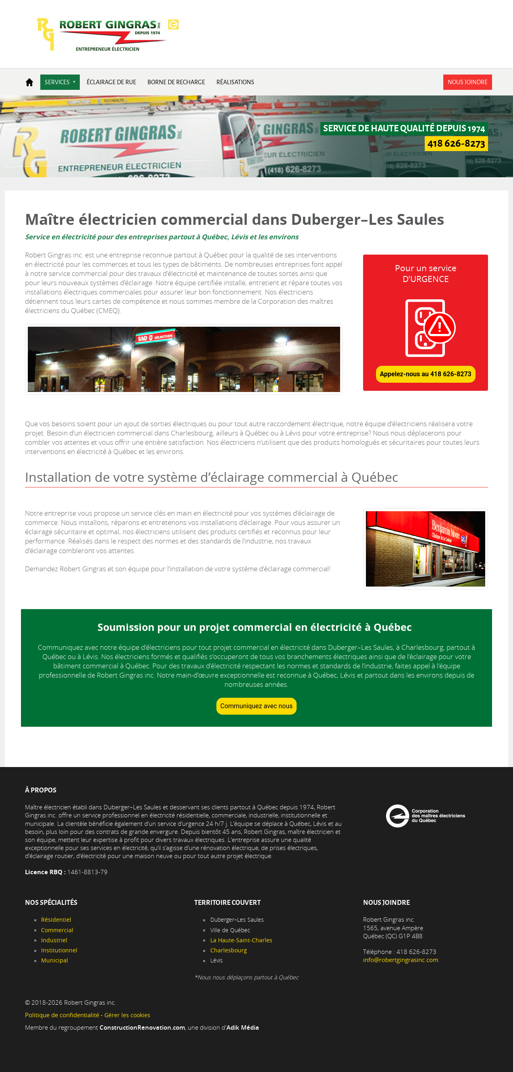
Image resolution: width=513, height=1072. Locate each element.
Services (57, 82)
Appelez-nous (425, 374)
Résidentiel (56, 919)
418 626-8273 (456, 143)
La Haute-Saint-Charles (241, 940)
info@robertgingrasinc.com (400, 960)
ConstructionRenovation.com (142, 1027)
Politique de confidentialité (62, 1015)
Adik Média (242, 1027)
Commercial (57, 930)
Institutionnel (59, 950)
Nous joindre (468, 82)
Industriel (54, 940)
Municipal (54, 960)
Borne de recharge (176, 82)
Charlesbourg (228, 950)
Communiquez (256, 706)
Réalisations (235, 82)
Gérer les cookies (127, 1015)
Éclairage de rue (111, 82)
